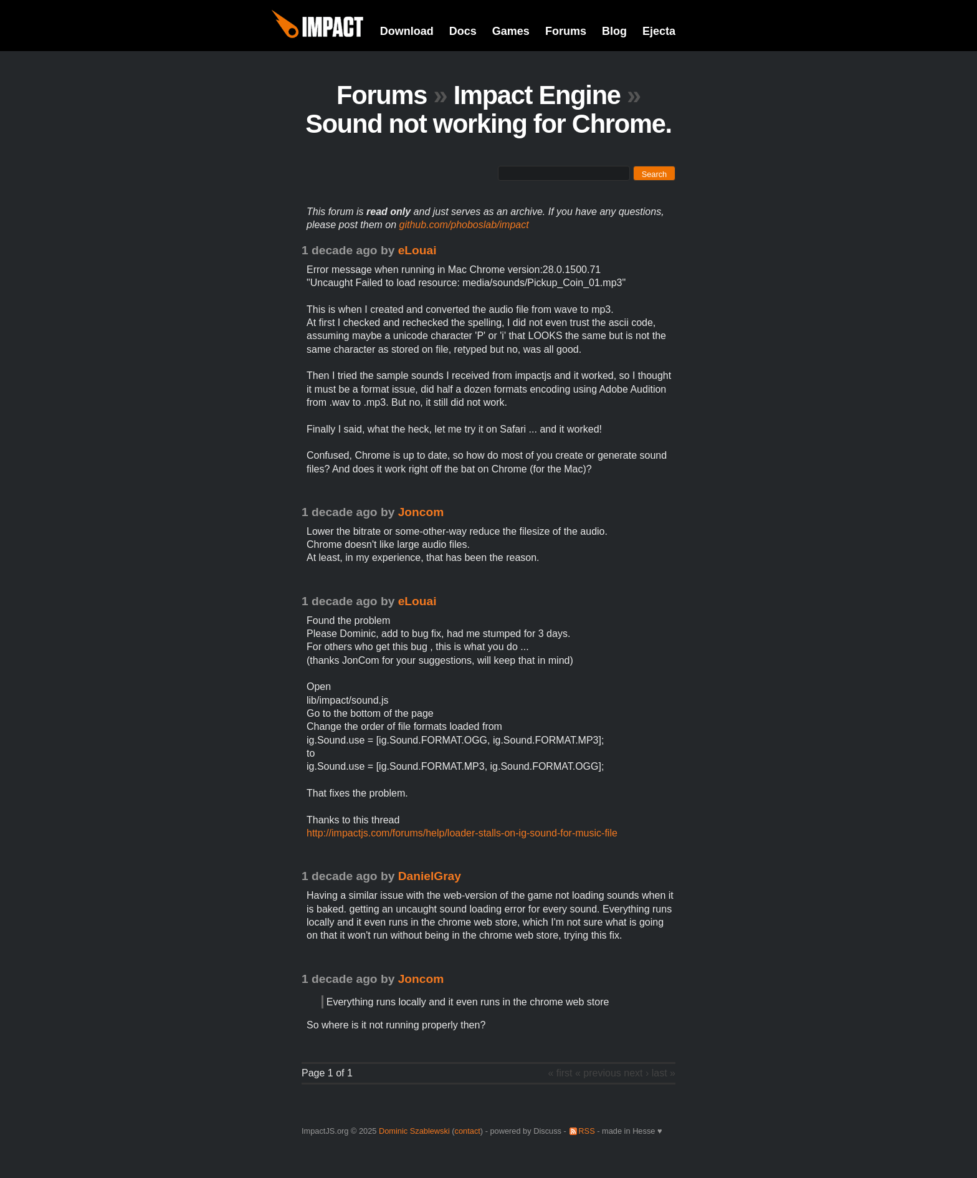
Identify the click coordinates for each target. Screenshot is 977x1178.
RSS (586, 1131)
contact (467, 1131)
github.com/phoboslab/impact (464, 224)
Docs (463, 31)
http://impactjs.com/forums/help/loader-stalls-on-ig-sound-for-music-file (462, 833)
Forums (565, 31)
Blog (614, 31)
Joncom (421, 512)
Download (407, 31)
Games (511, 31)
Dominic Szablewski (414, 1131)
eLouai (417, 250)
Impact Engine (537, 95)
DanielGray (429, 876)
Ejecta (658, 31)
